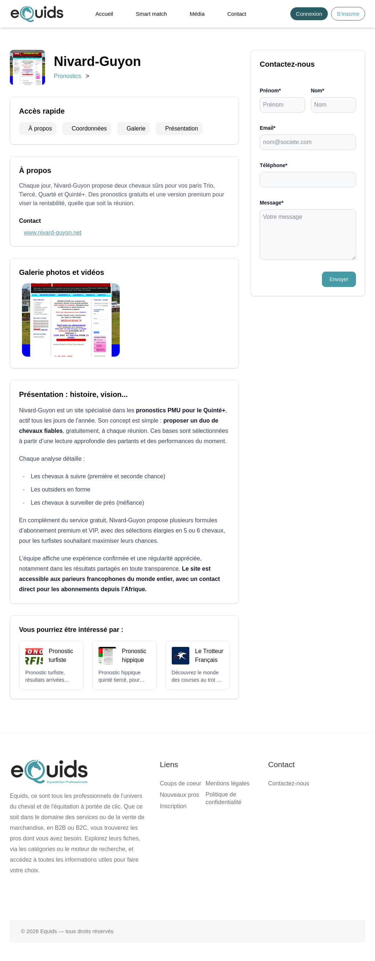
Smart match (151, 14)
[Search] (280, 14)
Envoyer (339, 279)
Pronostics (67, 76)
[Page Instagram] (211, 896)
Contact (236, 14)
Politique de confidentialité (223, 798)
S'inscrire (348, 14)
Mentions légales (227, 783)
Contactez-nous (288, 783)
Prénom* (270, 90)
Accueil (104, 14)
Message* (271, 203)
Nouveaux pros (179, 795)
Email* (267, 128)
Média (197, 14)
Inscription (173, 806)
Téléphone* (273, 165)
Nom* (317, 90)
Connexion (309, 14)
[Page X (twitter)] (187, 896)
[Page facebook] (164, 896)
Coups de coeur (180, 783)
